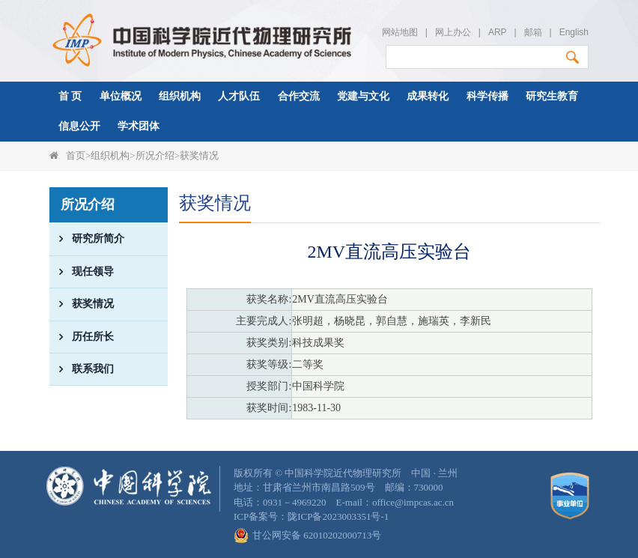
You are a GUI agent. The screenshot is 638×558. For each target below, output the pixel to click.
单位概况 (121, 96)
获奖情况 (199, 155)
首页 (75, 155)
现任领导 (81, 272)
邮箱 (533, 32)
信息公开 (79, 126)
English (574, 32)
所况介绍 (155, 155)
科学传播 (487, 96)
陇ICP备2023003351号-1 (338, 516)
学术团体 (139, 126)
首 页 (70, 96)
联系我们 (81, 369)
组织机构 (180, 96)
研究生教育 (552, 96)
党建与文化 (363, 96)
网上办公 (453, 32)
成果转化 (428, 96)
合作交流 (299, 96)
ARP (497, 32)
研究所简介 (86, 239)
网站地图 (400, 32)
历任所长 (81, 337)
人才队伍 (239, 96)
